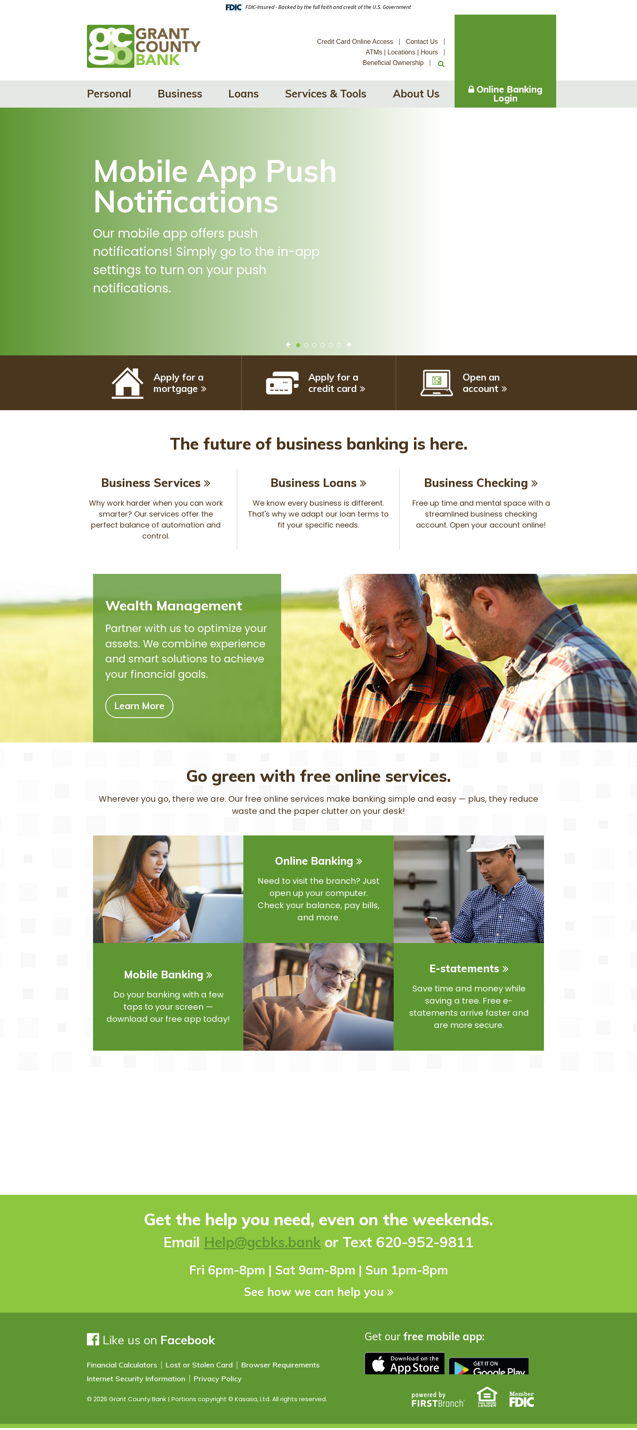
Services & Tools (325, 93)
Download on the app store (405, 1364)
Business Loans (314, 484)
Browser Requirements (280, 1366)
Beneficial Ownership (393, 62)
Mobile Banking (163, 975)
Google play (492, 1364)
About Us (416, 93)
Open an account (481, 383)
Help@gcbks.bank (262, 1244)
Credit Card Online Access (355, 41)
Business (180, 93)
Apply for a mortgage (178, 383)
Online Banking (314, 862)
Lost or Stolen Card (199, 1366)
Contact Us (422, 41)
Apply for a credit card (333, 383)
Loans (243, 93)
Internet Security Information (136, 1380)
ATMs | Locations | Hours (402, 52)
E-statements (464, 969)
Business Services (151, 484)
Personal (109, 93)
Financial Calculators (122, 1366)
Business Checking (476, 484)
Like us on (151, 1341)
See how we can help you (314, 1293)
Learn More (139, 707)
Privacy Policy (218, 1380)
